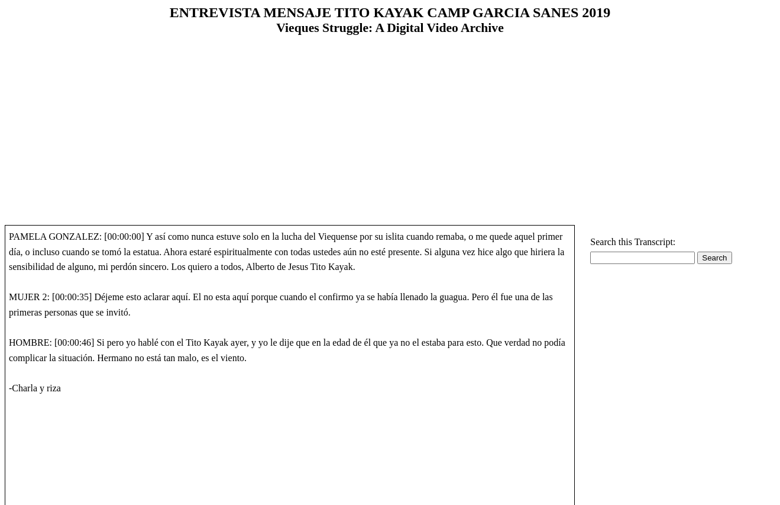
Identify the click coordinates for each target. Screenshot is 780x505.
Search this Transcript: (632, 242)
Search (714, 257)
